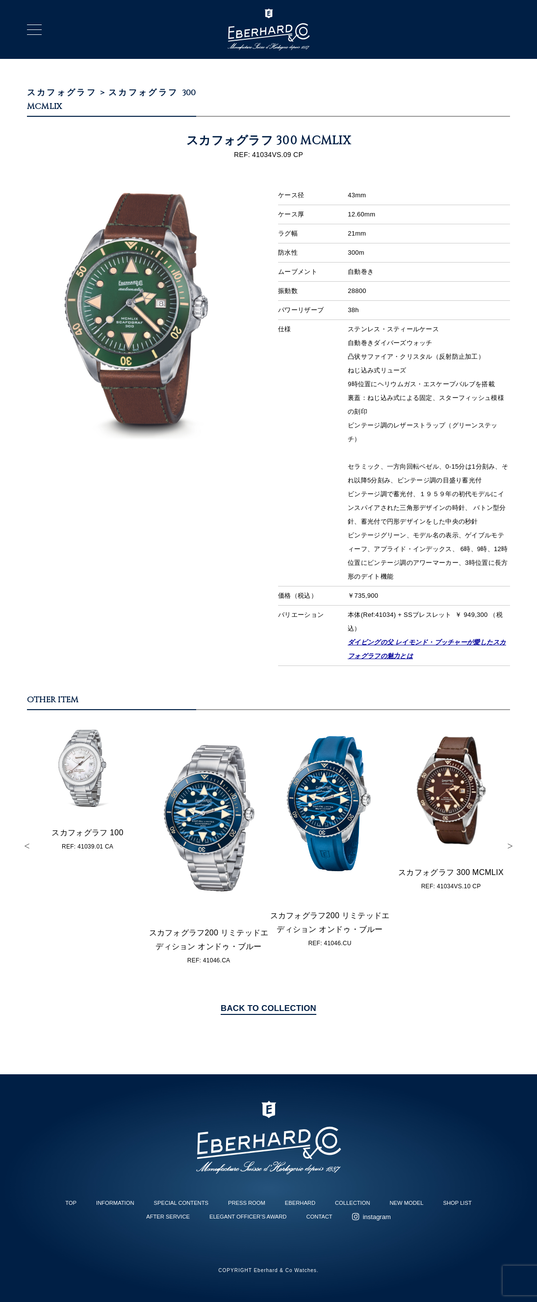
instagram (377, 1217)
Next (510, 846)
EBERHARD (300, 1203)
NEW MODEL (407, 1203)
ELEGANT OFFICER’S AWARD (247, 1217)
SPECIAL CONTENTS (181, 1203)
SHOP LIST (457, 1203)
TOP (71, 1203)
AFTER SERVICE (168, 1217)
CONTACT (319, 1217)
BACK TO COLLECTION (268, 1008)
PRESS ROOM (246, 1203)
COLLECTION (352, 1203)
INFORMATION (115, 1203)
